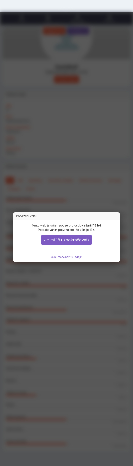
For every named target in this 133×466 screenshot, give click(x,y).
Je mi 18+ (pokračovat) (66, 239)
